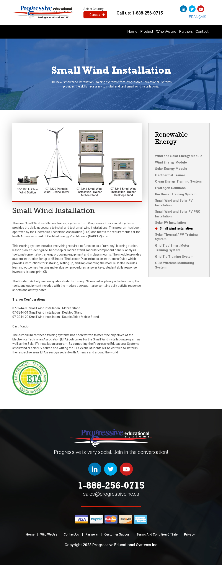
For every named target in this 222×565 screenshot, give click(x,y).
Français (197, 17)
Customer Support (117, 534)
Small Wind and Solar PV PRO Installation (177, 214)
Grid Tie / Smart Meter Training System (172, 248)
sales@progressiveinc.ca (111, 494)
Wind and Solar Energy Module (178, 156)
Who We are (166, 31)
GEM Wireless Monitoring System (174, 265)
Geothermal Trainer (170, 175)
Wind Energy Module (171, 162)
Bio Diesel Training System (175, 194)
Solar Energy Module (171, 169)
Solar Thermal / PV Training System (176, 237)
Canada (97, 14)
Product (146, 31)
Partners (186, 31)
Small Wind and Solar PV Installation (174, 203)
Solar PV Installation (170, 223)
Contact (202, 31)
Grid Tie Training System (174, 257)
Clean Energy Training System (178, 181)
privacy (189, 534)
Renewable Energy (171, 138)
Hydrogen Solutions (170, 188)
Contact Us (71, 534)
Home (132, 31)
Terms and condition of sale (157, 534)
